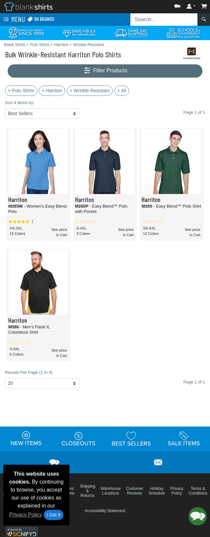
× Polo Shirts (21, 90)
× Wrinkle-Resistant (90, 90)
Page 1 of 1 (194, 381)
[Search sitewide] (164, 19)
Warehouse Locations (111, 491)
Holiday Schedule (156, 491)
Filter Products (105, 70)
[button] (177, 5)
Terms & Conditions (198, 491)
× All (121, 90)
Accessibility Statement (105, 510)
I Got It (54, 514)
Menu (13, 19)
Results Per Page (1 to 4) (29, 372)
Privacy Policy (25, 514)
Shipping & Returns (87, 491)
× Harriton (52, 90)
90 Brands (40, 19)
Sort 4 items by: (19, 102)
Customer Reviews (134, 491)
